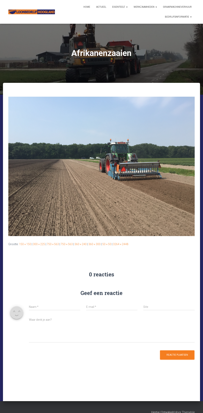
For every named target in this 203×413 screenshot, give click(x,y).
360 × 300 (94, 244)
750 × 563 (53, 244)
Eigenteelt (120, 7)
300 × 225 (39, 244)
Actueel (101, 7)
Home (86, 7)
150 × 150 (25, 244)
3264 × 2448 (120, 244)
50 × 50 (106, 244)
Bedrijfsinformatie (178, 16)
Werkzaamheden (145, 7)
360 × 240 (81, 244)
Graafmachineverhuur (177, 7)
